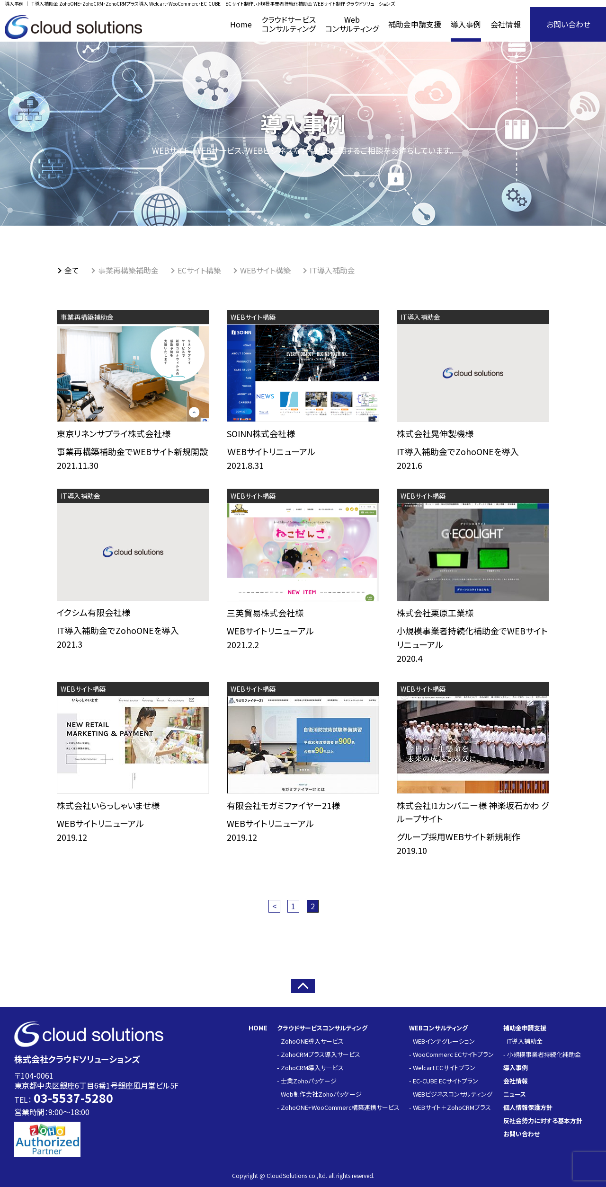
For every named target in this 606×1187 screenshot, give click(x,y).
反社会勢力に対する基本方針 (542, 1120)
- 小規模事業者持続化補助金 (542, 1054)
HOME (258, 1027)
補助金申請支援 (524, 1027)
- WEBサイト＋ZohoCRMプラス (450, 1107)
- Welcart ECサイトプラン (442, 1067)
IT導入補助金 (332, 270)
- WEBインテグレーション (442, 1041)
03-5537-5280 (73, 1097)
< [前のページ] (274, 906)
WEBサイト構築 (265, 270)
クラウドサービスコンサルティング (322, 1027)
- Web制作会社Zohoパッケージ (319, 1094)
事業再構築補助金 (128, 270)
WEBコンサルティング (438, 1027)
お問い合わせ (568, 24)
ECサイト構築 (199, 270)
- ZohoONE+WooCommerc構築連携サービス (338, 1107)
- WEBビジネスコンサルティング (450, 1094)
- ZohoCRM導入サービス (310, 1067)
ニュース (514, 1094)
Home (241, 24)
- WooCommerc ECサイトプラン (451, 1054)
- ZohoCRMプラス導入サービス (318, 1054)
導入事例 (466, 24)
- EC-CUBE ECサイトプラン (443, 1080)
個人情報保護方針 (528, 1107)
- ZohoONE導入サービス (310, 1041)
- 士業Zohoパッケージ (307, 1080)
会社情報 (505, 24)
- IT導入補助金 (523, 1041)
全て (71, 270)
